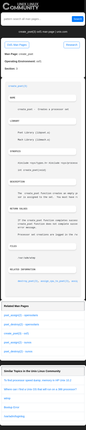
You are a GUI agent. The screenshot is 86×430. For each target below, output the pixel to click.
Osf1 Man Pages (17, 44)
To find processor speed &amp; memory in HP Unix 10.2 (37, 380)
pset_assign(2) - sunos (17, 342)
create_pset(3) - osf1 (16, 333)
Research (71, 44)
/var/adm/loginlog (14, 416)
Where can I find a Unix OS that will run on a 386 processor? (40, 389)
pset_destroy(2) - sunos (18, 351)
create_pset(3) (17, 86)
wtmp (7, 398)
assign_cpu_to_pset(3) (55, 281)
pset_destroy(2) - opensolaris (21, 324)
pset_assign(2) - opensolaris (21, 315)
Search (78, 18)
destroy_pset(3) (28, 281)
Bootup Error (11, 407)
